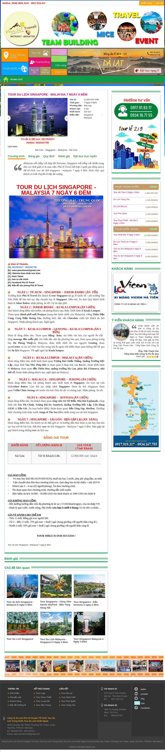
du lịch (15, 350)
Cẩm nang (60, 65)
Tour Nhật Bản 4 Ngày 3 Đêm (126, 234)
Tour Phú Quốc (120, 213)
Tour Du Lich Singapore (20, 639)
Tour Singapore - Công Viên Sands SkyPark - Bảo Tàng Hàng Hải (55, 604)
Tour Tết (36, 53)
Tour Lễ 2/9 (34, 71)
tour (39, 170)
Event (63, 58)
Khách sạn (60, 72)
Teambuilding (42, 62)
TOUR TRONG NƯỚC (18, 56)
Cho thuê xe (45, 71)
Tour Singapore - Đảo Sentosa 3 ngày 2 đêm (86, 603)
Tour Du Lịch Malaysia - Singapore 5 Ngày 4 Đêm (54, 640)
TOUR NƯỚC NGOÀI (14, 68)
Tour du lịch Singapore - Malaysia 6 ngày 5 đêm (20, 603)
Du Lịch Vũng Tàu (121, 199)
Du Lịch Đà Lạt (120, 206)
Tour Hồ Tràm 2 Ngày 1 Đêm (126, 192)
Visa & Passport (61, 52)
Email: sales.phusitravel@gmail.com (23, 734)
